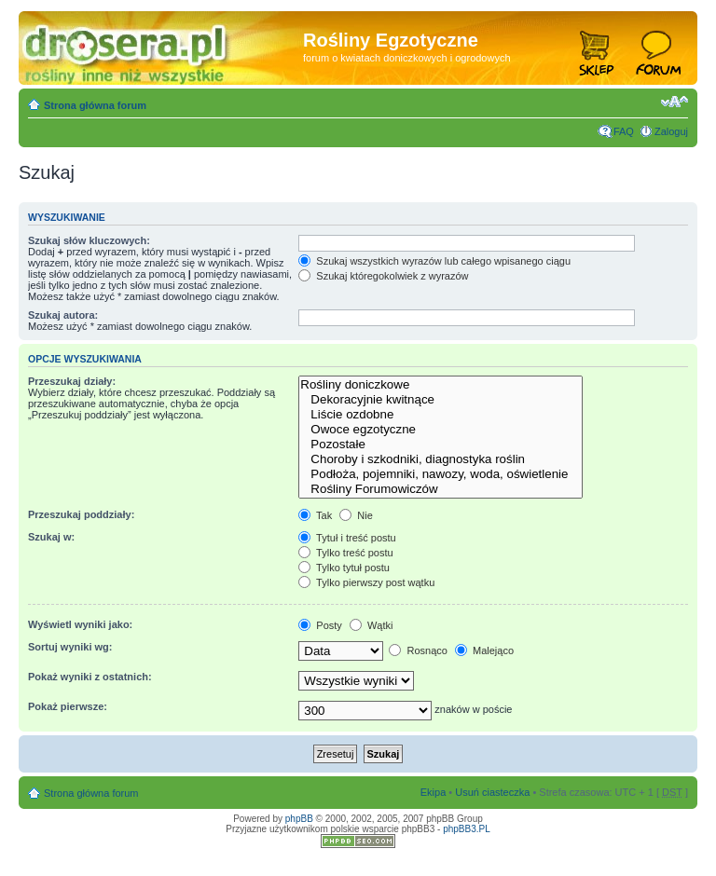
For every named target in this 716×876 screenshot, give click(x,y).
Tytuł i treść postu (346, 537)
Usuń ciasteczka (492, 792)
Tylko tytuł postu (344, 567)
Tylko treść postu (345, 552)
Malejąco (484, 650)
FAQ (623, 131)
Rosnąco (418, 650)
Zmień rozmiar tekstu (674, 101)
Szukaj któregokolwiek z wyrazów (383, 275)
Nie (356, 515)
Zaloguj (671, 131)
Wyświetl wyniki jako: (80, 624)
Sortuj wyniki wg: (70, 646)
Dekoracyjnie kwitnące (440, 399)
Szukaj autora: (63, 315)
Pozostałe (440, 444)
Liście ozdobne (440, 414)
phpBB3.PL (466, 829)
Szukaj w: (51, 536)
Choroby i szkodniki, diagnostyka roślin (440, 459)
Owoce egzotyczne (440, 429)
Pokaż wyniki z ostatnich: (90, 676)
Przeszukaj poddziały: (81, 514)
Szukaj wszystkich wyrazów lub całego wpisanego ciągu (434, 261)
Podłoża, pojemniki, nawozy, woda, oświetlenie (440, 474)
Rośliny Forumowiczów (440, 489)
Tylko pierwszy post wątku (366, 582)
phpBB (299, 819)
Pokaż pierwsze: (67, 706)
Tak (315, 515)
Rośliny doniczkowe (440, 384)
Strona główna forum (95, 105)
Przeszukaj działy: (72, 381)
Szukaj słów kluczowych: (89, 240)
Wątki (371, 625)
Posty (320, 625)
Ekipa (433, 792)
